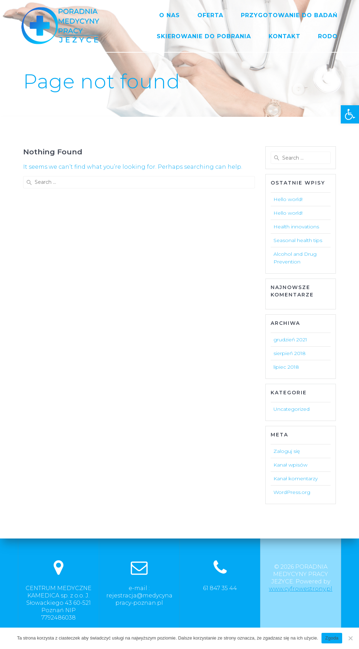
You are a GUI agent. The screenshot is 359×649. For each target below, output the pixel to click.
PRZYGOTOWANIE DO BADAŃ (289, 15)
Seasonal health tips (297, 240)
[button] (350, 114)
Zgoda (331, 638)
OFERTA (210, 15)
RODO (328, 36)
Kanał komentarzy (295, 478)
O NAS (169, 15)
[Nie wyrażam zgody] (350, 638)
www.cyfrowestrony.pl (300, 589)
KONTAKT (284, 36)
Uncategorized (291, 409)
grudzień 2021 (290, 339)
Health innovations (296, 226)
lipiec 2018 (286, 367)
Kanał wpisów (290, 465)
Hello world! (288, 199)
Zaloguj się (286, 451)
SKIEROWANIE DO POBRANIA (204, 36)
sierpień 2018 (289, 353)
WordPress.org (291, 492)
